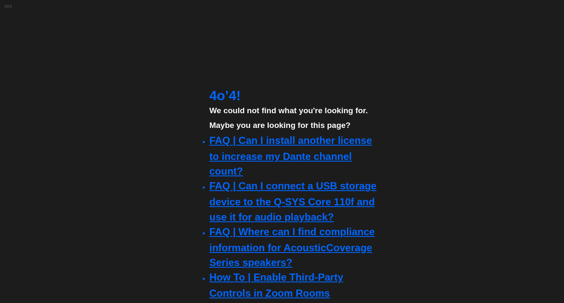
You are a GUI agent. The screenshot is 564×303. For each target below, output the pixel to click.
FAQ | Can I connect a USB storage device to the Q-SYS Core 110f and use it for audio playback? (292, 201)
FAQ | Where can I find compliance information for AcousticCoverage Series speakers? (292, 247)
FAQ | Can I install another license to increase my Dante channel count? (290, 156)
